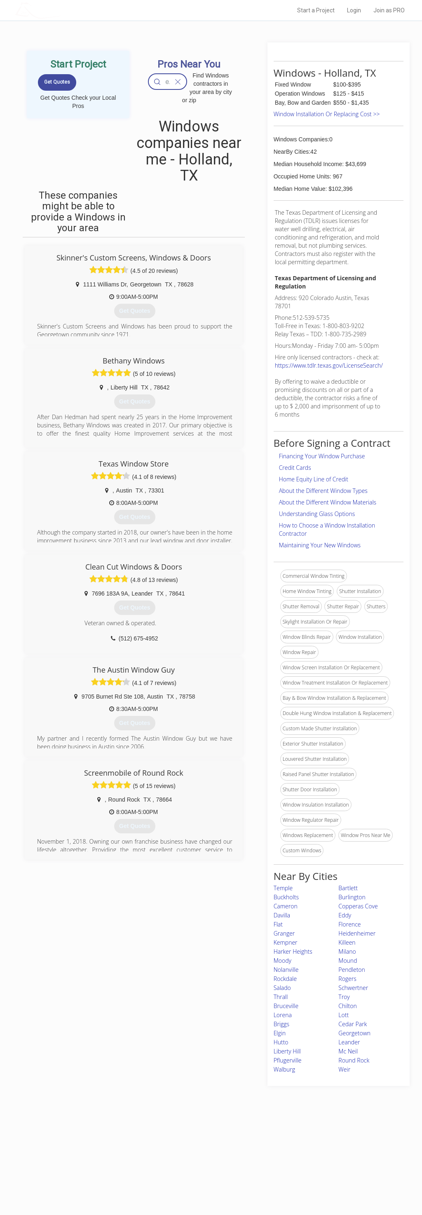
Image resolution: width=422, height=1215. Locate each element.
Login (354, 10)
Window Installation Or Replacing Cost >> (327, 114)
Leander (349, 1042)
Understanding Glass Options (317, 514)
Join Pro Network (188, 1145)
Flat (278, 924)
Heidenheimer (356, 933)
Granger (284, 933)
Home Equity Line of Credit (313, 479)
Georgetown (354, 1033)
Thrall (281, 997)
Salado (282, 988)
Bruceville (286, 1006)
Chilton (347, 1006)
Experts (177, 1154)
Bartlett (348, 888)
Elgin (280, 1033)
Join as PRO (389, 10)
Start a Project (316, 10)
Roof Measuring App (191, 1164)
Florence (349, 924)
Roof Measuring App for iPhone (204, 1173)
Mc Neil (348, 1051)
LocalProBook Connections (314, 1173)
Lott (343, 1015)
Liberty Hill (287, 1051)
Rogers (347, 979)
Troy (343, 997)
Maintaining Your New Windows (320, 545)
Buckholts (286, 897)
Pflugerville (288, 1060)
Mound (347, 960)
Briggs (281, 1024)
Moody (282, 960)
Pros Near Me (92, 1154)
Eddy (344, 915)
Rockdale (285, 979)
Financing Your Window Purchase (322, 456)
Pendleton (351, 969)
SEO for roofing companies (313, 1182)
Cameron (286, 906)
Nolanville (286, 969)
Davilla (282, 915)
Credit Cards (295, 467)
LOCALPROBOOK (63, 10)
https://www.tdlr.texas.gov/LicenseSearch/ (329, 365)
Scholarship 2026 (303, 1145)
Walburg (284, 1069)
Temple (283, 888)
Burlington (352, 897)
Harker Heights (293, 951)
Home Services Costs (102, 1145)
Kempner (286, 942)
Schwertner (353, 988)
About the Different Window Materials (328, 502)
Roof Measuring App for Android (205, 1182)
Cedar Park (352, 1024)
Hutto (281, 1042)
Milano (347, 951)
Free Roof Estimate (99, 1173)
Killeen (346, 942)
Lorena (283, 1015)
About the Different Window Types (323, 491)
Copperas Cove (357, 906)
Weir (344, 1069)
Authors (292, 1164)
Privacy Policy (298, 1154)
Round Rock (353, 1060)
